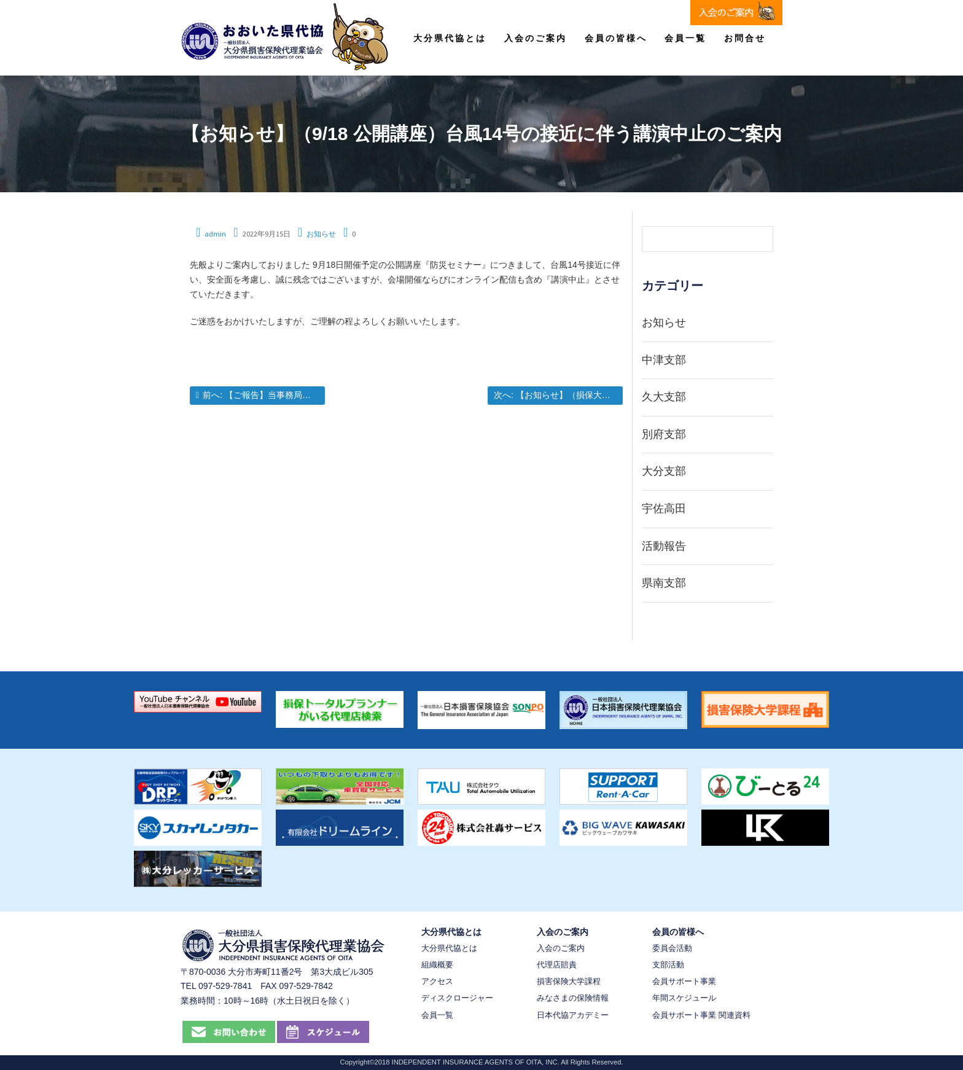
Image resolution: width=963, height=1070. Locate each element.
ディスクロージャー (457, 997)
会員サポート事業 (684, 981)
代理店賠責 (557, 964)
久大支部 (664, 397)
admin (215, 233)
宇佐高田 (664, 508)
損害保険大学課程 (569, 981)
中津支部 (664, 360)
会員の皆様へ (616, 38)
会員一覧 (685, 38)
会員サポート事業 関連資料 (701, 1015)
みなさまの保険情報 (573, 997)
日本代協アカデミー (573, 1015)
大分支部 (664, 471)
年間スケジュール (684, 997)
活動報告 (664, 546)
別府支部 (664, 434)
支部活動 (668, 964)
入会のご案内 (535, 38)
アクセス (437, 981)
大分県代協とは (449, 38)
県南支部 (664, 583)
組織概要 (437, 964)
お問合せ (745, 38)
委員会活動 (672, 948)
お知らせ (321, 233)
